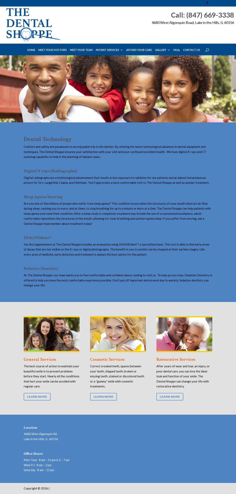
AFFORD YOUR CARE (139, 50)
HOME (31, 50)
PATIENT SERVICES (107, 50)
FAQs (176, 50)
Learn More (37, 396)
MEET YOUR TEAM (81, 50)
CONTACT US (191, 50)
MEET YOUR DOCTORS (52, 50)
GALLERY (160, 50)
